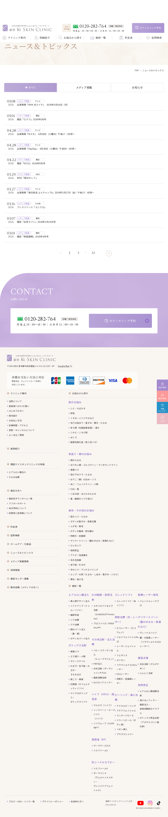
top (136, 70)
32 (93, 253)
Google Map (63, 366)
